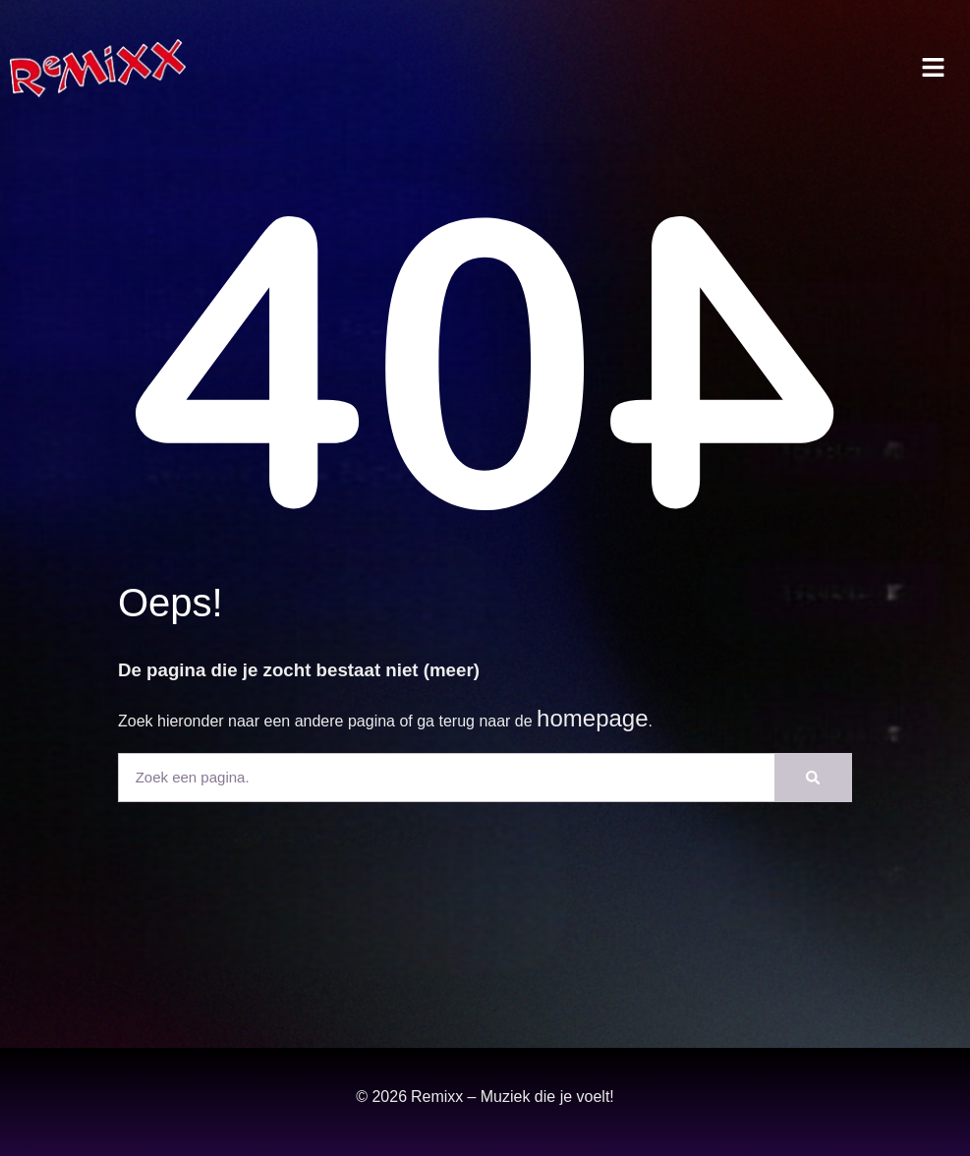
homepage (592, 718)
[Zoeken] (812, 777)
